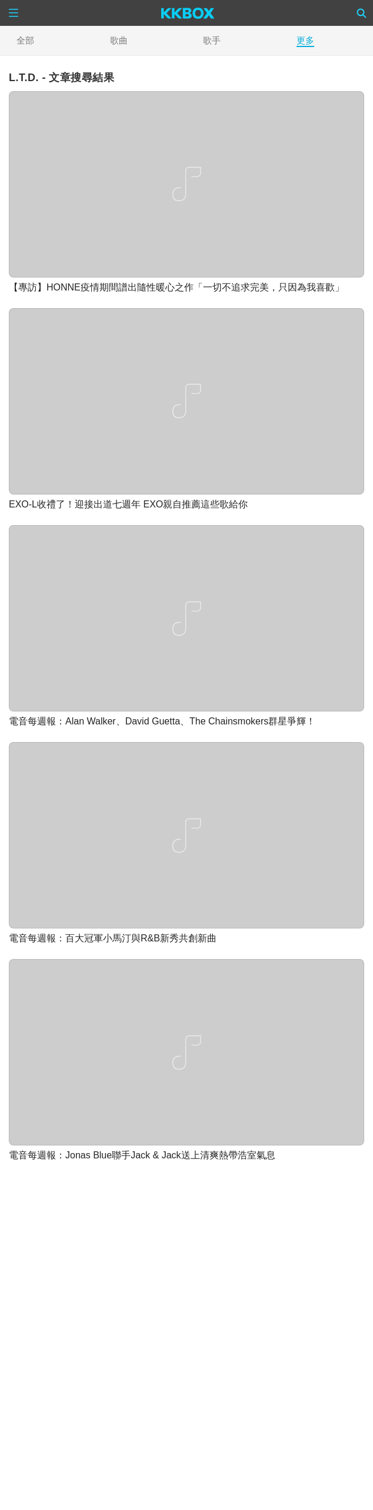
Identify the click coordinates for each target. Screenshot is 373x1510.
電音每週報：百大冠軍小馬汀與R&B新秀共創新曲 (113, 938)
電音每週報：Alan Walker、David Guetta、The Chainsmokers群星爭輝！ (162, 721)
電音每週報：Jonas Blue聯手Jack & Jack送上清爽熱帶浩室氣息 (142, 1155)
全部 (25, 40)
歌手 (212, 40)
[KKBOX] (188, 13)
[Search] (362, 13)
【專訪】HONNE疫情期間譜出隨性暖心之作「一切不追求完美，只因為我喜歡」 (176, 287)
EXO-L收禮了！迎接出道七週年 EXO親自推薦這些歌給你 (128, 504)
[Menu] (13, 13)
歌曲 (119, 40)
